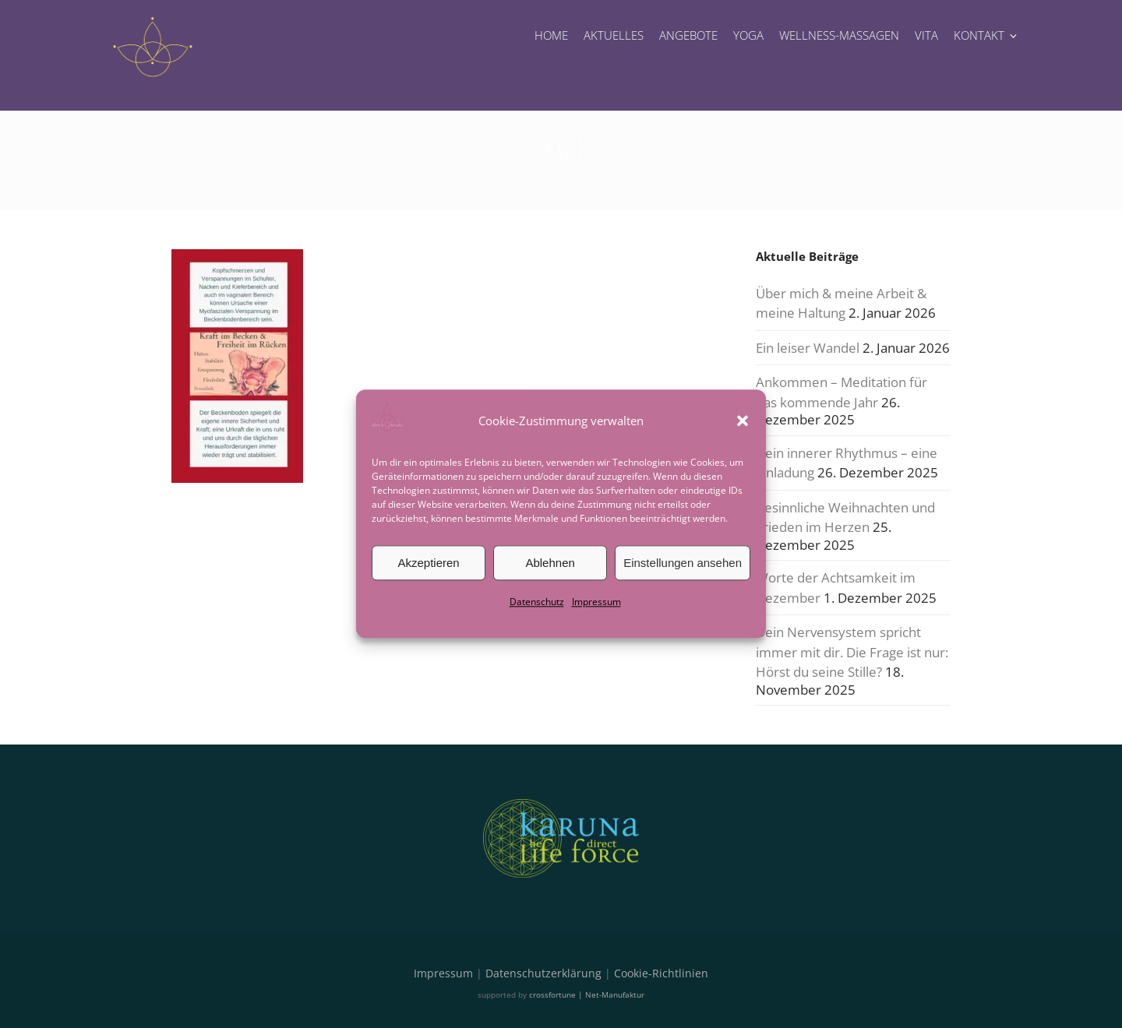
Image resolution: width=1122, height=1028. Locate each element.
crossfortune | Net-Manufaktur (586, 994)
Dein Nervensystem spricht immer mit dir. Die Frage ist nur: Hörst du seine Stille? (852, 652)
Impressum (596, 601)
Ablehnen (549, 562)
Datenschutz (537, 601)
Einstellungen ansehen (682, 562)
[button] (742, 420)
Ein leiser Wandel (807, 348)
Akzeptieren (428, 562)
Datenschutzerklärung (543, 973)
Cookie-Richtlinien (661, 973)
